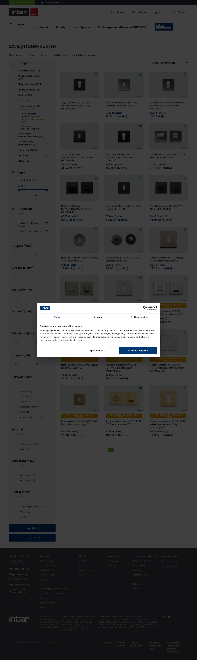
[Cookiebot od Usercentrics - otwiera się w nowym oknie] (145, 308)
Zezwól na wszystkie (138, 350)
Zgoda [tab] (57, 317)
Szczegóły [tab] (98, 317)
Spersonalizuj (98, 350)
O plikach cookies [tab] (139, 317)
